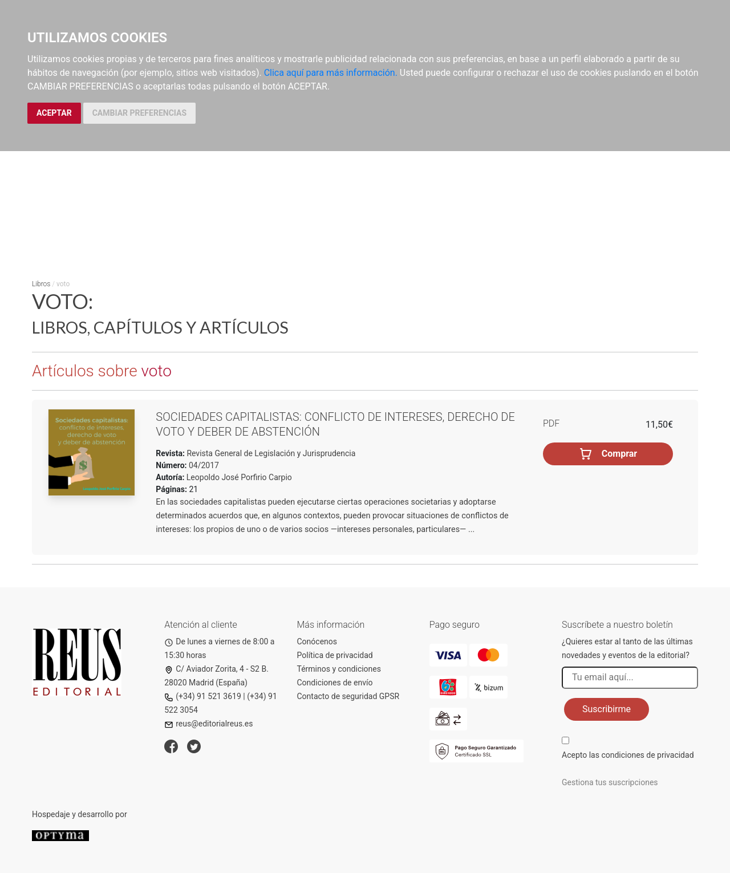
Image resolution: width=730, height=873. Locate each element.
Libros (41, 284)
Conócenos (317, 641)
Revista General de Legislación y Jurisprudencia (270, 453)
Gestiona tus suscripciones (610, 782)
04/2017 (203, 465)
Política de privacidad (335, 655)
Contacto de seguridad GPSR (348, 696)
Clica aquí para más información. (331, 72)
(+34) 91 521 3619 (202, 696)
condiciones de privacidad (647, 755)
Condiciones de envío (335, 682)
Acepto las (628, 755)
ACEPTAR (54, 112)
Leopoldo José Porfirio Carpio (239, 477)
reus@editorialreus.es (208, 723)
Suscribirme (606, 709)
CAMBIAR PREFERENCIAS (139, 112)
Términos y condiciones (339, 668)
